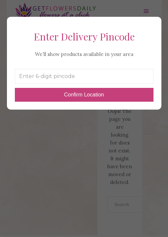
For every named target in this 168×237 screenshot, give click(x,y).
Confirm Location (84, 94)
